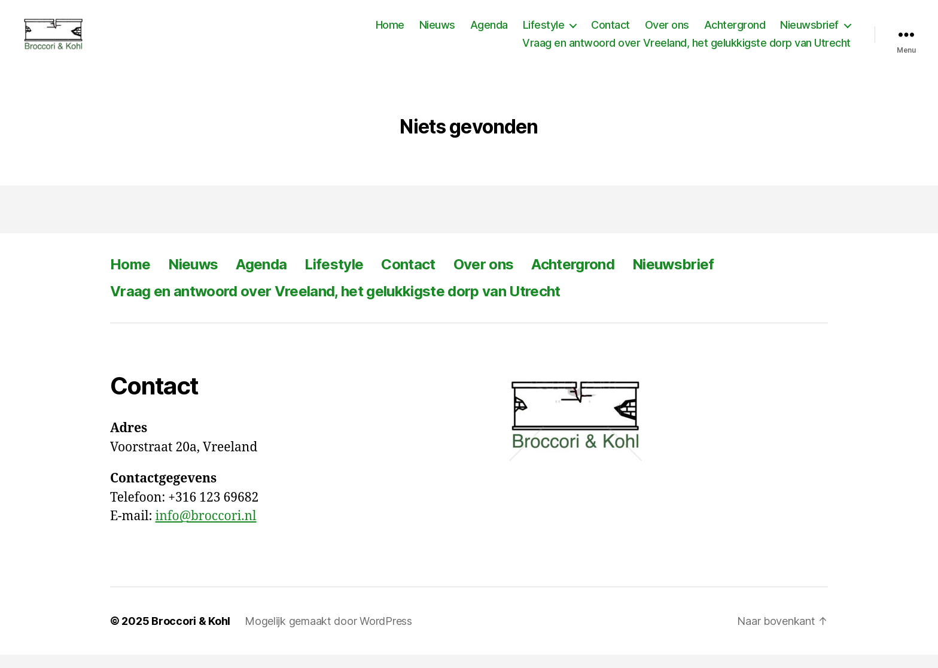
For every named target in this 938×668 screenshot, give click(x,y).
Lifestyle (544, 31)
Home (390, 31)
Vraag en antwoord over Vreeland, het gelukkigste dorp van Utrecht (686, 49)
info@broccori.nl (206, 530)
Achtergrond (735, 31)
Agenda (489, 31)
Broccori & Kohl (190, 634)
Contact (610, 31)
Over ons (667, 31)
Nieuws (437, 31)
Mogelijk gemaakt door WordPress (328, 634)
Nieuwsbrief (809, 31)
